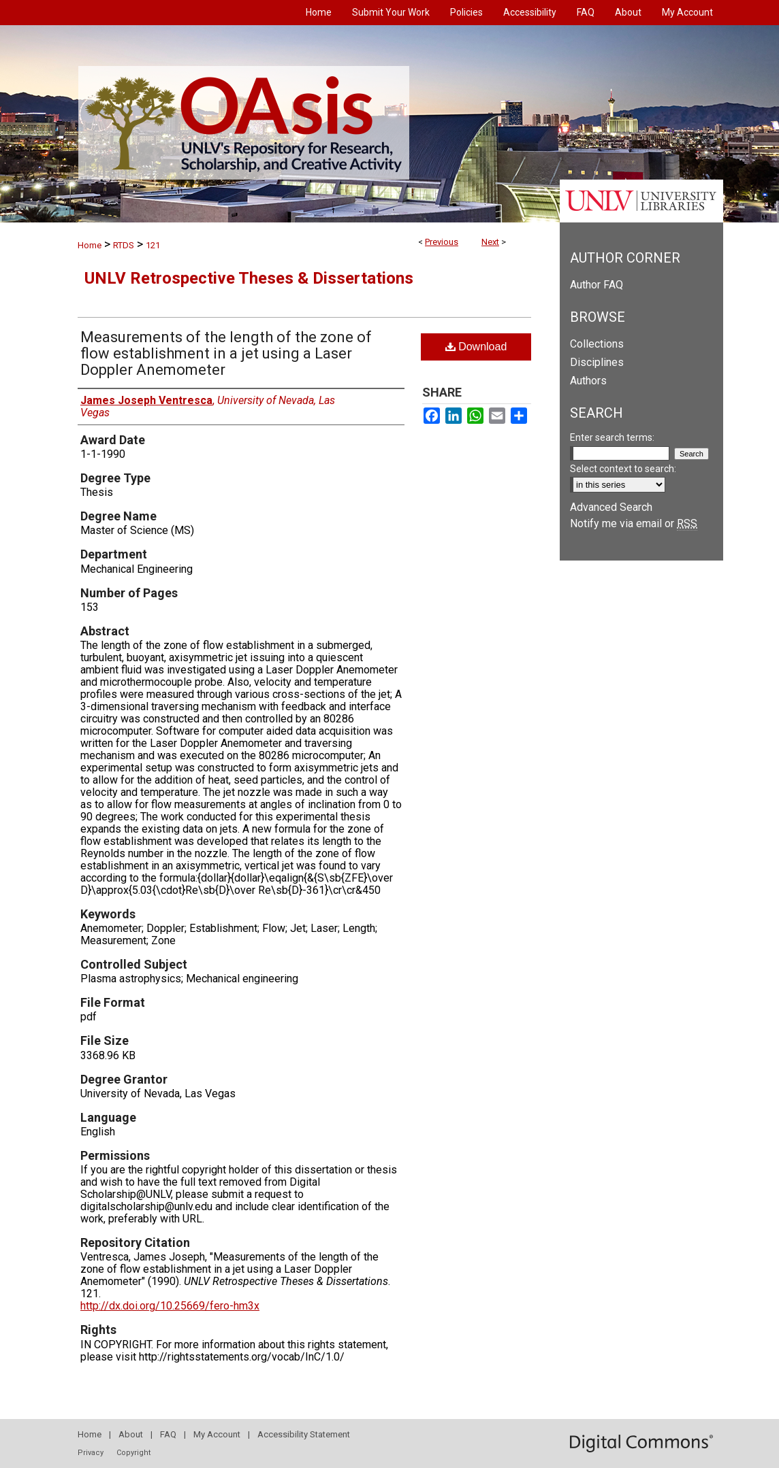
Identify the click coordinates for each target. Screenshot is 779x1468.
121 (153, 245)
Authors (588, 380)
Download (476, 346)
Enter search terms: (612, 437)
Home (89, 245)
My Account (216, 1434)
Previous (441, 242)
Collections (597, 343)
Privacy (91, 1452)
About (130, 1434)
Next (490, 242)
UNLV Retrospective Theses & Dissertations (248, 278)
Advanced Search (611, 507)
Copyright (133, 1452)
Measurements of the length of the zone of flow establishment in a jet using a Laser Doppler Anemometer (226, 353)
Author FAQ (596, 284)
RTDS (123, 245)
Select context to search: (623, 468)
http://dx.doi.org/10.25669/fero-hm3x (169, 1305)
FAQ (168, 1434)
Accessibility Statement (303, 1434)
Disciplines (597, 362)
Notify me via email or (633, 523)
